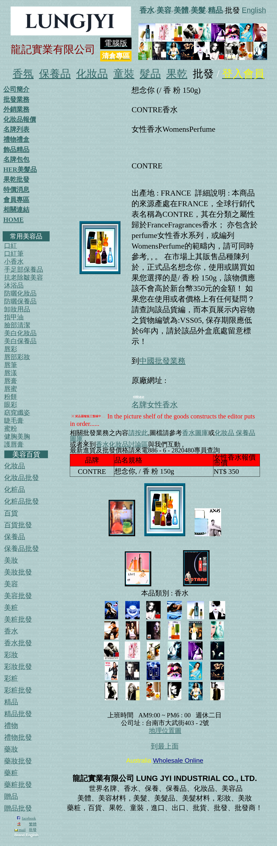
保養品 (55, 74)
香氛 (23, 74)
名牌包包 (16, 159)
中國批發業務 (162, 361)
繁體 (33, 824)
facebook (29, 818)
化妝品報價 (19, 119)
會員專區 (16, 199)
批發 (33, 830)
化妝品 (92, 74)
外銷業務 (16, 109)
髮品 (150, 74)
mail (20, 830)
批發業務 (16, 99)
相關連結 (16, 209)
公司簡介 (16, 89)
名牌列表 (16, 129)
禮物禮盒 (16, 139)
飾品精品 (16, 149)
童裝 (123, 74)
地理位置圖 (165, 730)
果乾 (176, 74)
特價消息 (16, 189)
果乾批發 (16, 179)
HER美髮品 (20, 169)
